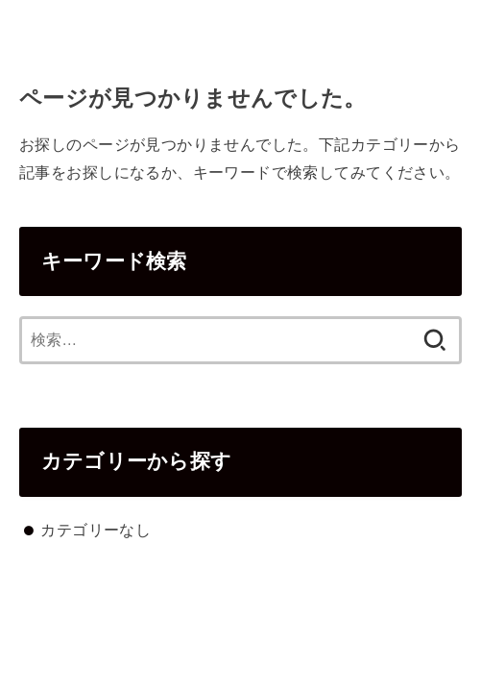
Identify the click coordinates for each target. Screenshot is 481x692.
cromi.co (240, 23)
